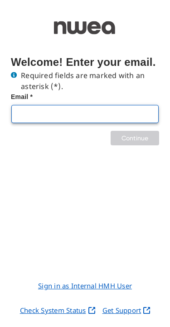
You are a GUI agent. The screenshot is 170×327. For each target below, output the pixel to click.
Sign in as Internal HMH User (85, 285)
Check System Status (57, 310)
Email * (22, 96)
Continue (134, 138)
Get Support (126, 310)
